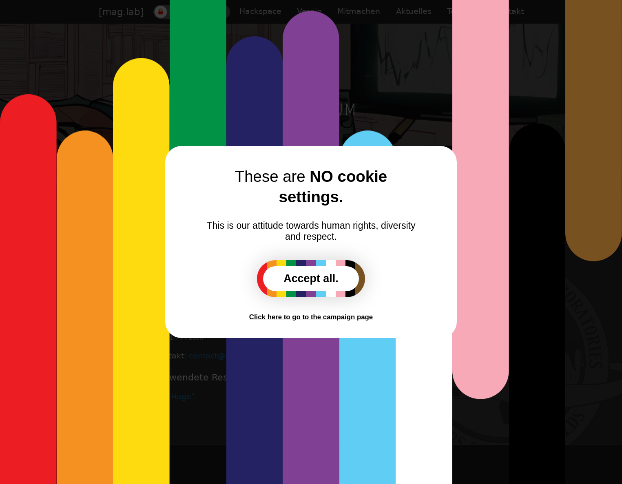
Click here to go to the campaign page (311, 317)
